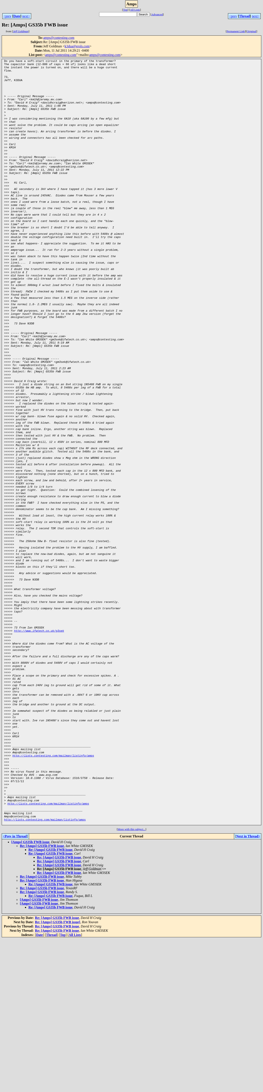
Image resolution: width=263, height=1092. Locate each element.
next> (26, 16)
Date (16, 16)
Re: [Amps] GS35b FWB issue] (57, 1075)
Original (251, 31)
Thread (244, 16)
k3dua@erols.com (77, 46)
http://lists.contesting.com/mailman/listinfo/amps (53, 895)
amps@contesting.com (58, 37)
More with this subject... (131, 982)
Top (125, 9)
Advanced (157, 14)
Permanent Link (236, 31)
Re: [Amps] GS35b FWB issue (42, 999)
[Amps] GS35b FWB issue (30, 995)
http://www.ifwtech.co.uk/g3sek (39, 745)
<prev (7, 16)
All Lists (135, 9)
